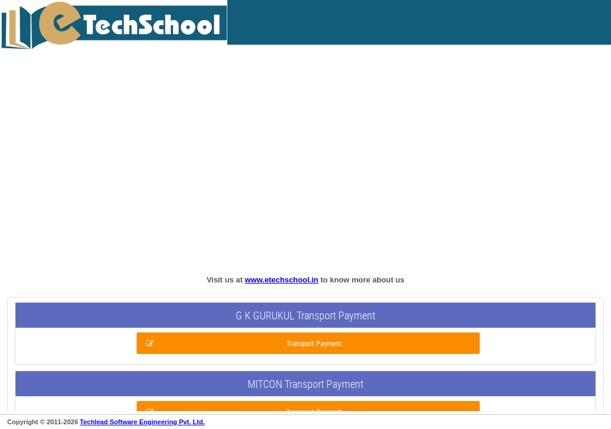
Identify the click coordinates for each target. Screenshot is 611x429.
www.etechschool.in (281, 279)
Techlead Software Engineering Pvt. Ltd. (142, 421)
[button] (308, 343)
